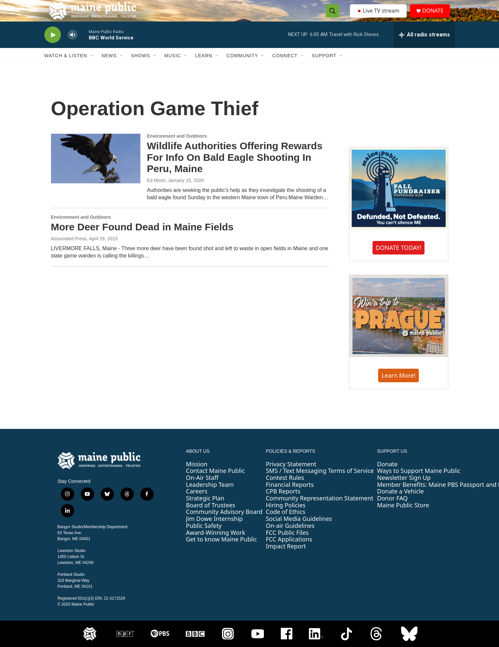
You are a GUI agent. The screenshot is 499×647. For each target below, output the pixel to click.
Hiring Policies (286, 518)
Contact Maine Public (215, 484)
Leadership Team (210, 498)
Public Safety (204, 539)
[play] (52, 48)
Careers (197, 504)
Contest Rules (285, 491)
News (109, 68)
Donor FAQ (392, 511)
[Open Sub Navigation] (92, 68)
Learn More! (398, 389)
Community (242, 68)
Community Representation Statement (320, 511)
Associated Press (69, 251)
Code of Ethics (285, 525)
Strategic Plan (205, 511)
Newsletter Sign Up (404, 491)
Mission (197, 477)
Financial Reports (290, 498)
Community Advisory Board (224, 525)
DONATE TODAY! (399, 261)
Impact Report (286, 559)
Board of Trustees (210, 518)
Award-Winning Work (215, 545)
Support (324, 68)
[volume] (72, 48)
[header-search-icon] (330, 17)
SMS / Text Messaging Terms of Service (320, 484)
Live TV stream (379, 17)
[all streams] (424, 48)
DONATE (436, 17)
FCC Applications (289, 552)
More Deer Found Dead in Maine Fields (142, 240)
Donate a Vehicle (400, 504)
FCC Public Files (287, 545)
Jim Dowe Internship (214, 532)
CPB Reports (283, 504)
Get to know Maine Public (221, 552)
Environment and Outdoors (177, 149)
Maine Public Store (403, 518)
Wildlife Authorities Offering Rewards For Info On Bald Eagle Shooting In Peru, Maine (235, 171)
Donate (387, 477)
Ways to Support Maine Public (419, 484)
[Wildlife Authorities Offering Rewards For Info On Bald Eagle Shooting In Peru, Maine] (95, 172)
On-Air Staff (202, 491)
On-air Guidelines (290, 539)
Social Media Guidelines (299, 532)
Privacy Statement (291, 477)
